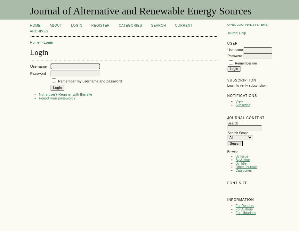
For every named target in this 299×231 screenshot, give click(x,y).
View (239, 101)
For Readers (245, 206)
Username (235, 50)
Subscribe (243, 105)
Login (76, 25)
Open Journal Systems (247, 24)
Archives (39, 31)
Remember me (246, 63)
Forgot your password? (57, 98)
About (56, 25)
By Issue (242, 156)
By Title (241, 163)
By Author (243, 160)
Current (183, 25)
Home (35, 25)
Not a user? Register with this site (65, 94)
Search (158, 25)
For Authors (244, 209)
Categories (244, 170)
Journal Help (236, 33)
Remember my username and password (90, 81)
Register (100, 25)
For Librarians (246, 213)
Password (235, 56)
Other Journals (246, 167)
